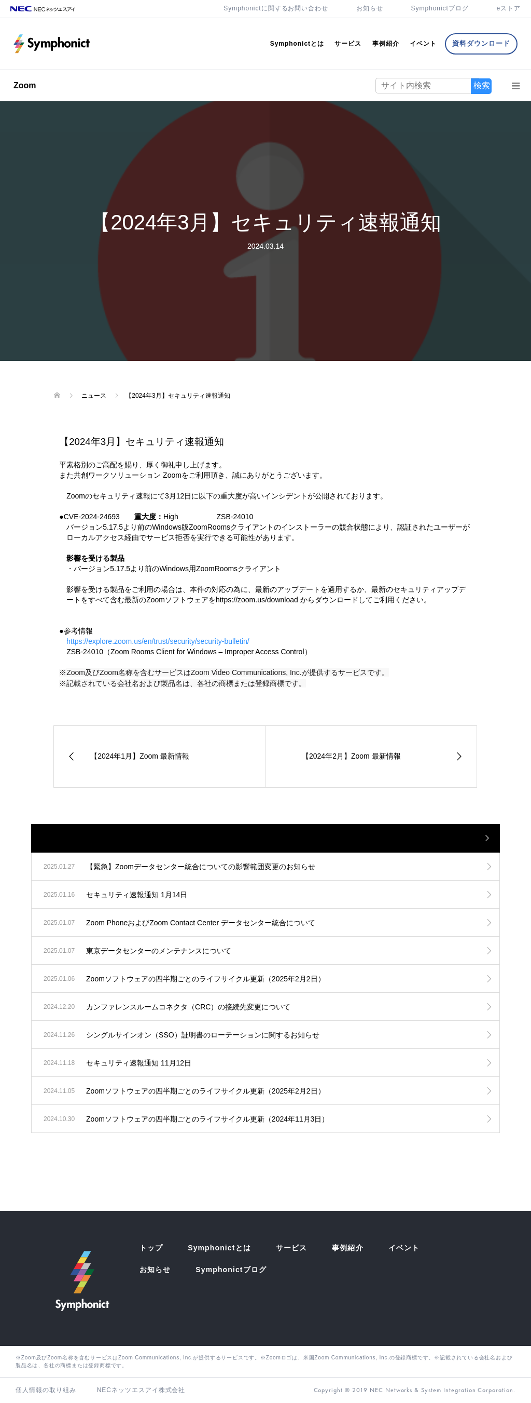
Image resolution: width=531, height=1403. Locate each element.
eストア (508, 8)
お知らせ (369, 8)
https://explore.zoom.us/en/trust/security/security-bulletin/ (157, 641)
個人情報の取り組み (46, 1390)
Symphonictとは (297, 43)
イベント (423, 43)
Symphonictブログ (440, 8)
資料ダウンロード (481, 43)
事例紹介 (385, 43)
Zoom (24, 85)
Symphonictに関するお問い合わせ (275, 8)
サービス (347, 43)
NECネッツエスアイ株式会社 (141, 1390)
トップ (151, 1248)
